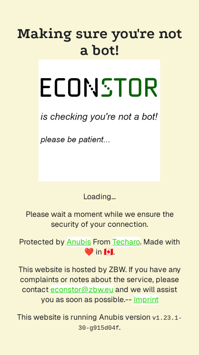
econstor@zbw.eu (81, 289)
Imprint (146, 299)
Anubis (79, 242)
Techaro (126, 242)
